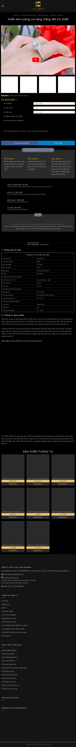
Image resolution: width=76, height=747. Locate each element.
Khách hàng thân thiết (9, 675)
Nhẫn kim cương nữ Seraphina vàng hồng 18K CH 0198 (45, 545)
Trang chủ (16, 15)
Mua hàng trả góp (7, 671)
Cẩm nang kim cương (8, 622)
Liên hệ (4, 608)
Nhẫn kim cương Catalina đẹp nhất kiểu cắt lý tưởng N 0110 (46, 512)
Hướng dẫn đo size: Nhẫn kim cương (14, 625)
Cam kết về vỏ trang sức (10, 685)
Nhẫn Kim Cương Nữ (56, 15)
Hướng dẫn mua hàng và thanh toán (14, 668)
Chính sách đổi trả (8, 661)
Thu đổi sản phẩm (7, 654)
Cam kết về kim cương (9, 689)
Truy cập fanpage (19, 143)
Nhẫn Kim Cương (43, 15)
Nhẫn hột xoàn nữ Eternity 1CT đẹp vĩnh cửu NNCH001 (20, 512)
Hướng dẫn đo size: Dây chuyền (12, 629)
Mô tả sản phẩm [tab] (33, 244)
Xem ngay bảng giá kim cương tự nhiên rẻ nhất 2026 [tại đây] (24, 131)
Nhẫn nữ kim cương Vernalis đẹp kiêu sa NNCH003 (44, 478)
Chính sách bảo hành (9, 664)
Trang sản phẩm (7, 611)
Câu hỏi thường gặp (8, 615)
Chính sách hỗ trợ (9, 650)
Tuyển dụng (5, 604)
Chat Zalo (56, 143)
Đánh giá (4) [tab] (44, 244)
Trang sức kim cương (29, 15)
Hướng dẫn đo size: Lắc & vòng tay (13, 632)
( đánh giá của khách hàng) (18, 95)
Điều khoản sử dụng (8, 678)
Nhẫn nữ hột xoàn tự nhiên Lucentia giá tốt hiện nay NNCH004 (22, 478)
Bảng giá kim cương (8, 618)
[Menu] (2, 6)
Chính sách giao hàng (9, 657)
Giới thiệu (4, 601)
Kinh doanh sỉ (6, 636)
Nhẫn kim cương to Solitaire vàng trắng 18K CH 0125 (19, 545)
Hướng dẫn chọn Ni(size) (14, 120)
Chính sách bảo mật (8, 682)
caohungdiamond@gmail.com (13, 574)
